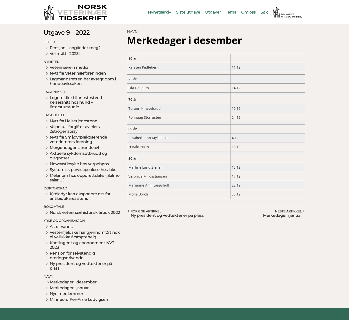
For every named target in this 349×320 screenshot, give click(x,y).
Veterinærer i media (69, 67)
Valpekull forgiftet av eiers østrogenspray (75, 129)
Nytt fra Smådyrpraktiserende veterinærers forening (78, 139)
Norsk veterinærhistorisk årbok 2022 (85, 212)
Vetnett (280, 9)
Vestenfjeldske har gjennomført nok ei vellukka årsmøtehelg (85, 234)
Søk (264, 12)
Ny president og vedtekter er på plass (81, 266)
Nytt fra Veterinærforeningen (78, 73)
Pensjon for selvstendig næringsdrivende (72, 255)
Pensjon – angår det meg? (75, 48)
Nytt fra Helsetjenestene (73, 121)
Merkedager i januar (69, 288)
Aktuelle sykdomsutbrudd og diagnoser (78, 155)
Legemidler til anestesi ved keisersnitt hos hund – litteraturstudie (76, 102)
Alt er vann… (61, 226)
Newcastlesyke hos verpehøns (79, 164)
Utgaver (213, 12)
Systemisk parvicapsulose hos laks (83, 169)
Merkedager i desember (73, 282)
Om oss (248, 12)
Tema (231, 12)
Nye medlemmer (66, 293)
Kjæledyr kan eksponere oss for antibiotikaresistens (80, 196)
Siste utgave (188, 12)
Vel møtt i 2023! (64, 53)
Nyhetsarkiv (159, 12)
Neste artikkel (288, 211)
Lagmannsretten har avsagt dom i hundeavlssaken (83, 81)
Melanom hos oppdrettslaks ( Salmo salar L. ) (84, 177)
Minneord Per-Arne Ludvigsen (79, 299)
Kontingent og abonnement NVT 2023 (82, 245)
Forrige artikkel (146, 211)
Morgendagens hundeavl (74, 147)
